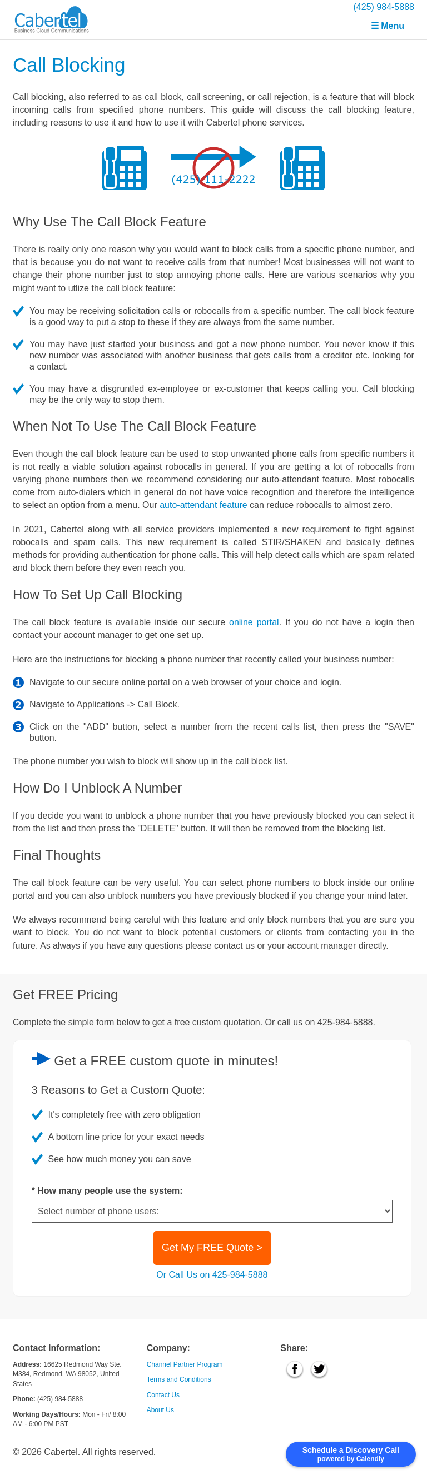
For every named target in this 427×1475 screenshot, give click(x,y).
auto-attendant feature (203, 505)
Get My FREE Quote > (212, 1247)
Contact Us (163, 1395)
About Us (160, 1410)
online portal (254, 622)
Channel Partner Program (185, 1364)
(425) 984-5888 (384, 7)
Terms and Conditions (179, 1379)
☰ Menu (387, 26)
